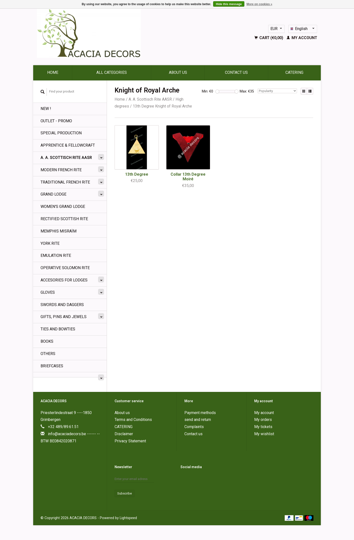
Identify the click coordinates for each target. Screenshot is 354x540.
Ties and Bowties (58, 329)
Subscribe (124, 493)
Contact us (236, 72)
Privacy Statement (130, 441)
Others (48, 353)
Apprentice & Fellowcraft (68, 145)
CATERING (294, 72)
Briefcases (52, 366)
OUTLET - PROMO (56, 121)
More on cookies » (259, 4)
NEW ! (46, 108)
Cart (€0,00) (269, 37)
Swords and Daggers (62, 304)
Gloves (48, 292)
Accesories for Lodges (64, 280)
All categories (111, 72)
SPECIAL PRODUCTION (61, 133)
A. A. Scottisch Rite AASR (66, 157)
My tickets (263, 426)
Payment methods (200, 412)
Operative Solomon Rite (65, 267)
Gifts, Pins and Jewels (64, 316)
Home (52, 72)
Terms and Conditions (133, 419)
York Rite (50, 243)
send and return (197, 419)
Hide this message (229, 4)
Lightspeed (128, 518)
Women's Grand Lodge (63, 206)
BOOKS (47, 341)
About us (178, 72)
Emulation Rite (56, 255)
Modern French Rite (61, 170)
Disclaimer (124, 434)
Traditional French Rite (65, 182)
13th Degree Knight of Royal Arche (162, 106)
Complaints (194, 426)
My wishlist (264, 434)
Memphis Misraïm (58, 231)
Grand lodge (53, 194)
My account (302, 37)
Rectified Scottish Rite (64, 218)
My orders (263, 419)
